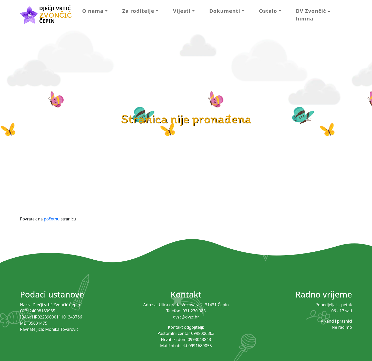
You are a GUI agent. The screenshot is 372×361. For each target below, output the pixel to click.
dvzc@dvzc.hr (186, 317)
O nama (93, 10)
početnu (52, 219)
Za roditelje (138, 10)
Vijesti (182, 10)
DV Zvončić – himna (313, 14)
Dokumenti (224, 10)
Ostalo (268, 10)
